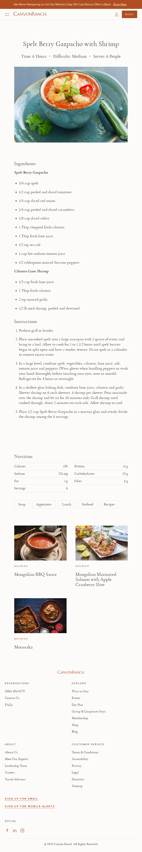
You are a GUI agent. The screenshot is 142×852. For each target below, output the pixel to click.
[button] (117, 14)
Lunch (66, 504)
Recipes (109, 504)
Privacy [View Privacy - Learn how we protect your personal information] (77, 766)
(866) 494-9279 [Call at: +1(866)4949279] (15, 691)
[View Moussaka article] (40, 615)
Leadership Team (16, 766)
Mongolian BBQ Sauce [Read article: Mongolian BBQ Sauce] (35, 574)
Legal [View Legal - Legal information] (75, 772)
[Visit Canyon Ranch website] (71, 672)
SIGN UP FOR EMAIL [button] (21, 798)
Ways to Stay (80, 691)
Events (76, 698)
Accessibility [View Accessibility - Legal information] (80, 759)
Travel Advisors (15, 779)
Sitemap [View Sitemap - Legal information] (77, 786)
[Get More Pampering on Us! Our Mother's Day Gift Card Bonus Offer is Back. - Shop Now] (119, 4)
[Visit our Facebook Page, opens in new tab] (7, 830)
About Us (11, 752)
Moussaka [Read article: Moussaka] (23, 647)
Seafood (87, 504)
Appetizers (44, 504)
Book (129, 14)
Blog (75, 731)
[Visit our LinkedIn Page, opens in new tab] (14, 830)
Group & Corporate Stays (89, 711)
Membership (80, 718)
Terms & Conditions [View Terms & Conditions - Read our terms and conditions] (85, 752)
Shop (75, 725)
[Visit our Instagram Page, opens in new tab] (22, 830)
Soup (22, 504)
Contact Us (12, 698)
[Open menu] (7, 14)
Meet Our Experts (16, 759)
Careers (10, 772)
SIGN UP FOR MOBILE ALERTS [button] (30, 806)
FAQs (9, 705)
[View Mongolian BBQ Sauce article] (40, 543)
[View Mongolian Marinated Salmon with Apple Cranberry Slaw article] (101, 543)
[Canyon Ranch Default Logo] (30, 14)
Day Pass (77, 705)
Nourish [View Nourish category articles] (21, 566)
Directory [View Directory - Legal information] (78, 779)
